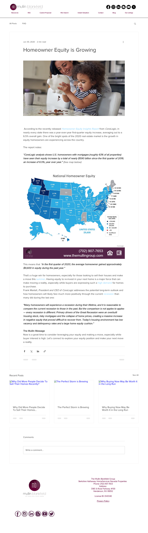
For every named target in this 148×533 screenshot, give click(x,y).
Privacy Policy (103, 501)
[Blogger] (124, 7)
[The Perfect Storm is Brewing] (74, 391)
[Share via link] (44, 351)
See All (136, 375)
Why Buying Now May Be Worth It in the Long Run (115, 408)
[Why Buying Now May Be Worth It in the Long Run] (118, 391)
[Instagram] (113, 7)
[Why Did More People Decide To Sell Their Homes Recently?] (29, 391)
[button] (135, 23)
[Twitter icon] (51, 514)
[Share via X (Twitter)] (31, 351)
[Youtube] (129, 7)
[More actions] (123, 41)
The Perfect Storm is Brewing (73, 407)
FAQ (24, 23)
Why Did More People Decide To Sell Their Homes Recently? (29, 408)
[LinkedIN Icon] (31, 514)
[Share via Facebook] (24, 351)
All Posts (13, 23)
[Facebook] (108, 7)
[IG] (24, 514)
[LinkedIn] (118, 7)
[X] (134, 7)
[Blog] (38, 514)
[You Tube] (45, 514)
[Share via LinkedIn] (38, 351)
